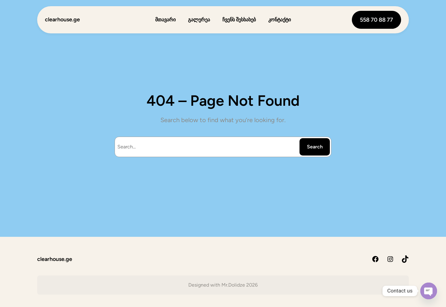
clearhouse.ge (62, 19)
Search (315, 147)
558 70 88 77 (376, 19)
